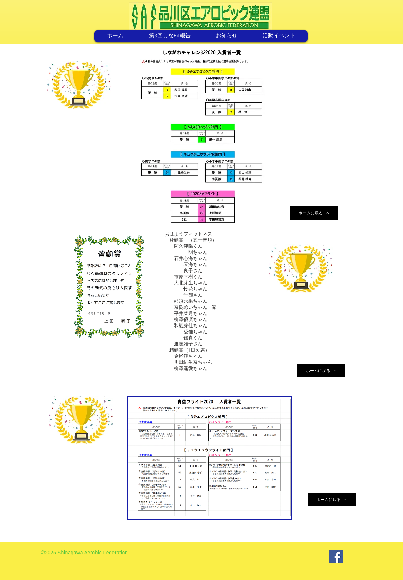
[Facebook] (336, 556)
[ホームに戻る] (314, 213)
